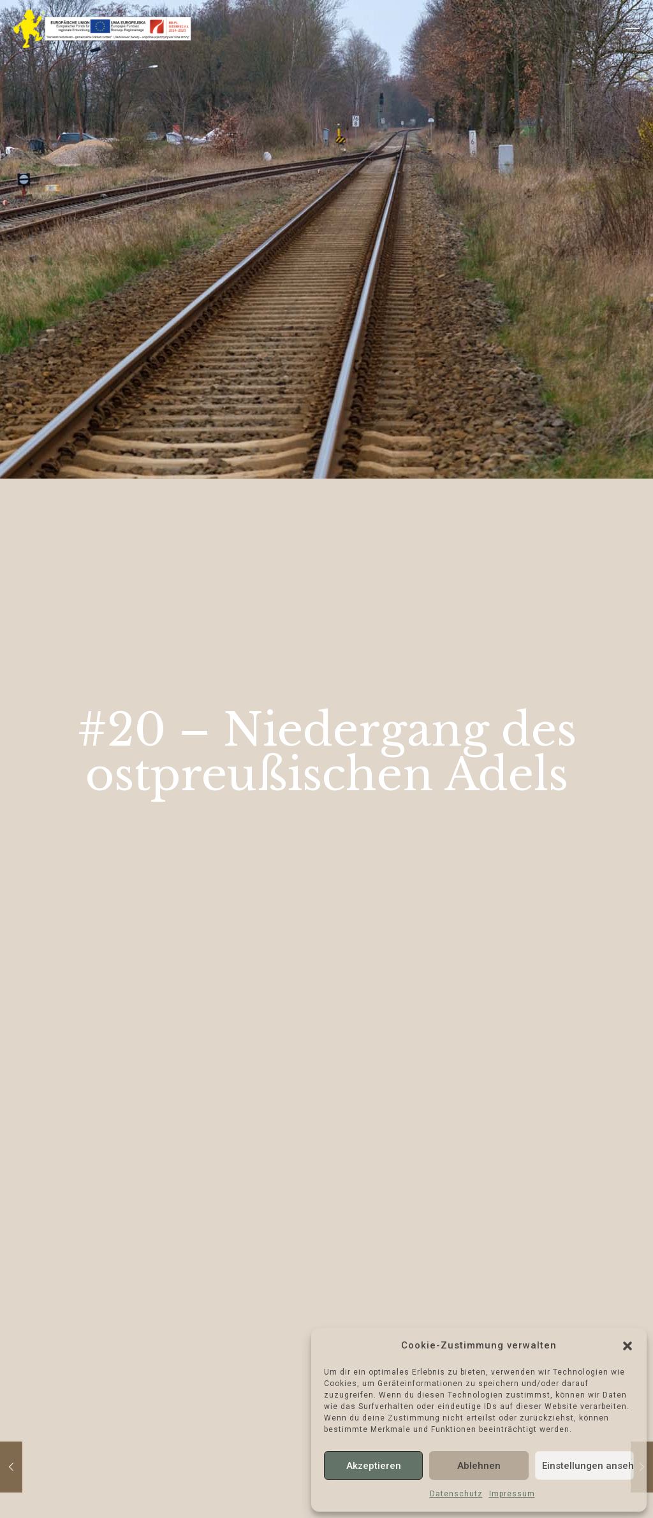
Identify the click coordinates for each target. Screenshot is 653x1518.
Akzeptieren (373, 1465)
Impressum (512, 1493)
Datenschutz (456, 1493)
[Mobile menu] (632, 29)
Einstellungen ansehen (588, 1465)
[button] (627, 1346)
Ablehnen (479, 1465)
